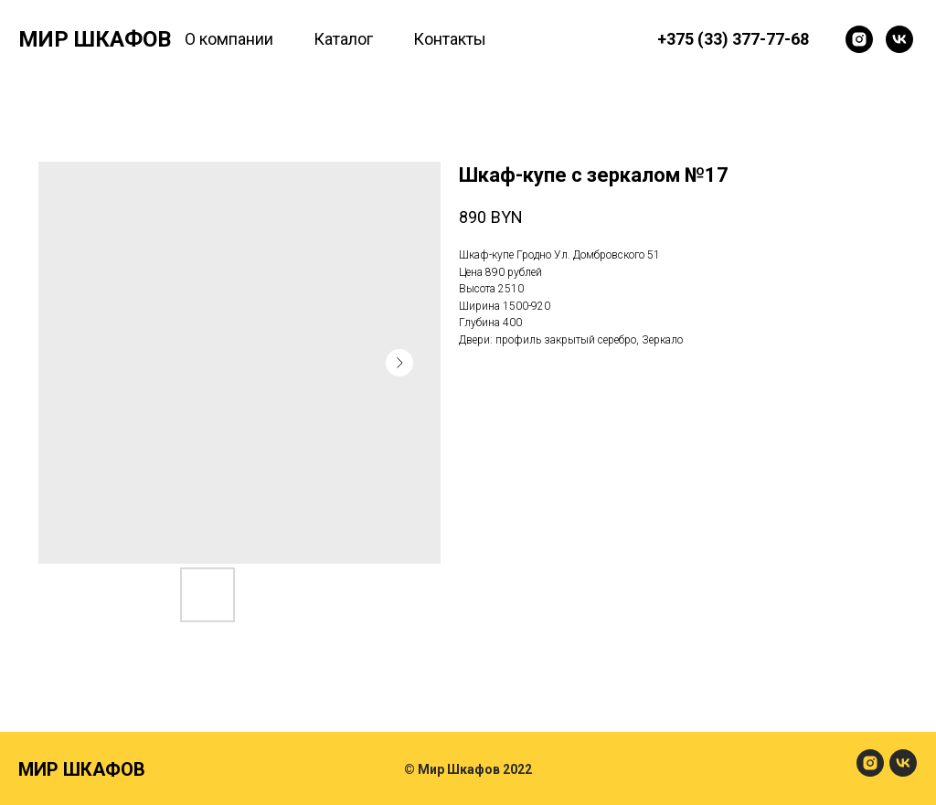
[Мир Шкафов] (859, 39)
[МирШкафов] (870, 771)
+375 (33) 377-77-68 (733, 38)
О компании (229, 38)
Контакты (449, 38)
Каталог (343, 38)
